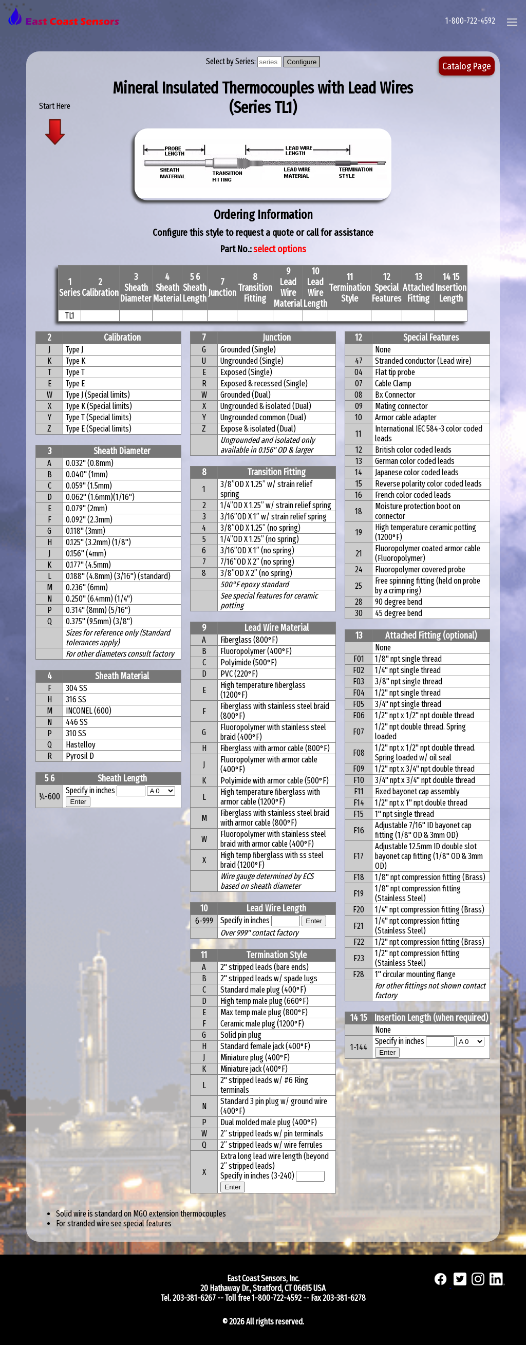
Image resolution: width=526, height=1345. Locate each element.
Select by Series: (231, 61)
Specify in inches (90, 790)
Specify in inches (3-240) (258, 1176)
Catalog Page (466, 66)
